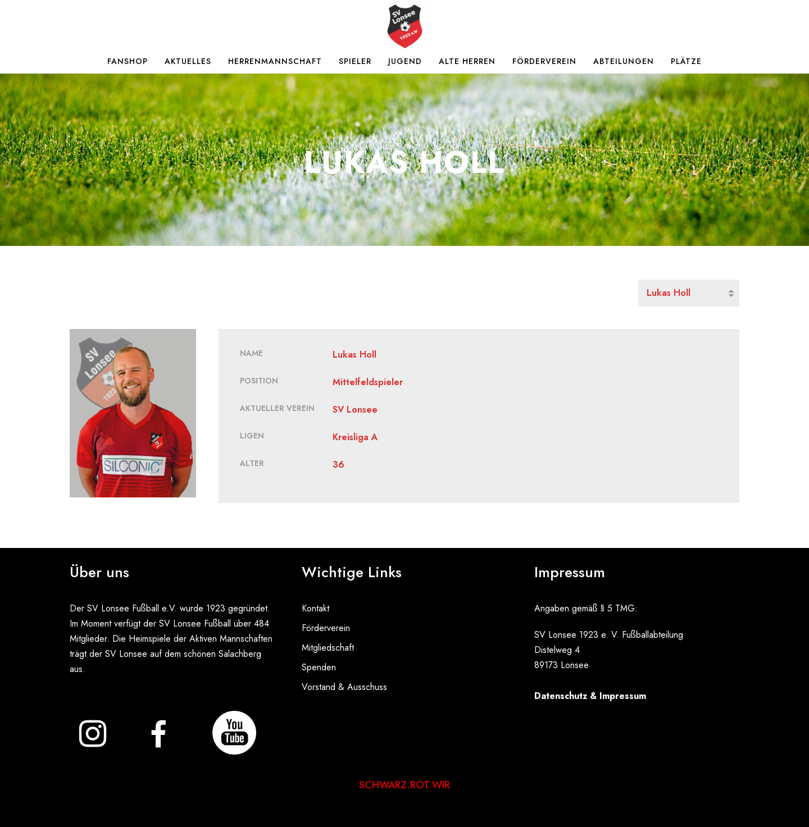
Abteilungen (623, 61)
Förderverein (544, 61)
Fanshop (127, 61)
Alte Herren (467, 61)
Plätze (686, 61)
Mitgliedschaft (328, 647)
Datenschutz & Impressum (590, 695)
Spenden (319, 667)
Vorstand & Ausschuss (344, 686)
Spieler (355, 61)
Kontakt (315, 608)
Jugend (405, 61)
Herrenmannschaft (275, 61)
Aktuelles (188, 61)
